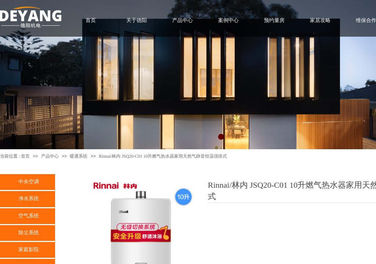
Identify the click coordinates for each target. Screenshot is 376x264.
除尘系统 (28, 232)
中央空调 (28, 181)
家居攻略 (320, 20)
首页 (25, 156)
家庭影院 (28, 249)
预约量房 (274, 20)
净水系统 (28, 198)
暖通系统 (78, 156)
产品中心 (50, 156)
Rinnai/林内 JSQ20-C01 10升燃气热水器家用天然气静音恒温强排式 (163, 156)
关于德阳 (136, 20)
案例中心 (228, 20)
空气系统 (28, 216)
